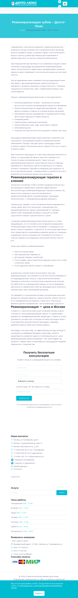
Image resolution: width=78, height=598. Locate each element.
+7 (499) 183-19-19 (21, 456)
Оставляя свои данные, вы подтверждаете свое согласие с (39, 406)
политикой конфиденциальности (39, 407)
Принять (39, 593)
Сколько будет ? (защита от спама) (32, 387)
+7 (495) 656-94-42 (21, 453)
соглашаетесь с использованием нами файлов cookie (36, 586)
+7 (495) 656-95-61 (21, 450)
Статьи (22, 30)
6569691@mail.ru (20, 466)
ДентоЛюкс (54, 576)
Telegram (18, 460)
